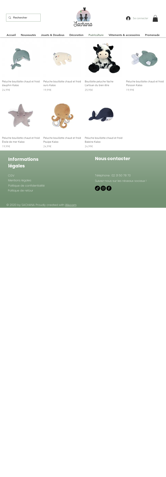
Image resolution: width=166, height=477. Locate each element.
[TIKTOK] (97, 188)
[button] (155, 18)
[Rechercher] (23, 17)
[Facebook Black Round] (109, 188)
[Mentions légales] (20, 180)
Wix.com (70, 205)
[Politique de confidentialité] (26, 185)
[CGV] (11, 175)
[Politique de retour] (21, 190)
